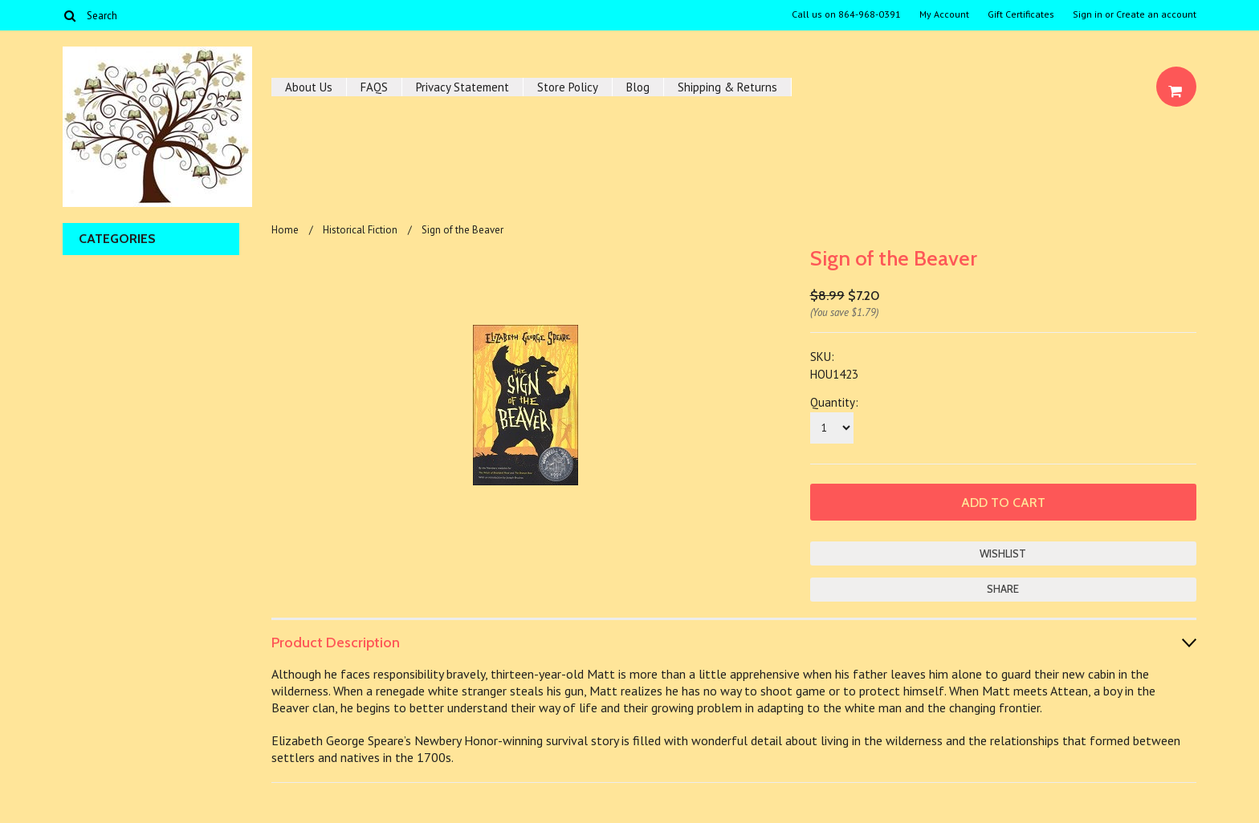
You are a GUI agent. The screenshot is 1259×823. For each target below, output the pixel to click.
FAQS (374, 87)
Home (285, 230)
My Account (944, 14)
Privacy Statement (462, 87)
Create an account (1156, 14)
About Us (308, 87)
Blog (638, 87)
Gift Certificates (1021, 14)
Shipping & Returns (727, 87)
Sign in (1087, 14)
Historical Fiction (360, 230)
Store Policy (567, 87)
